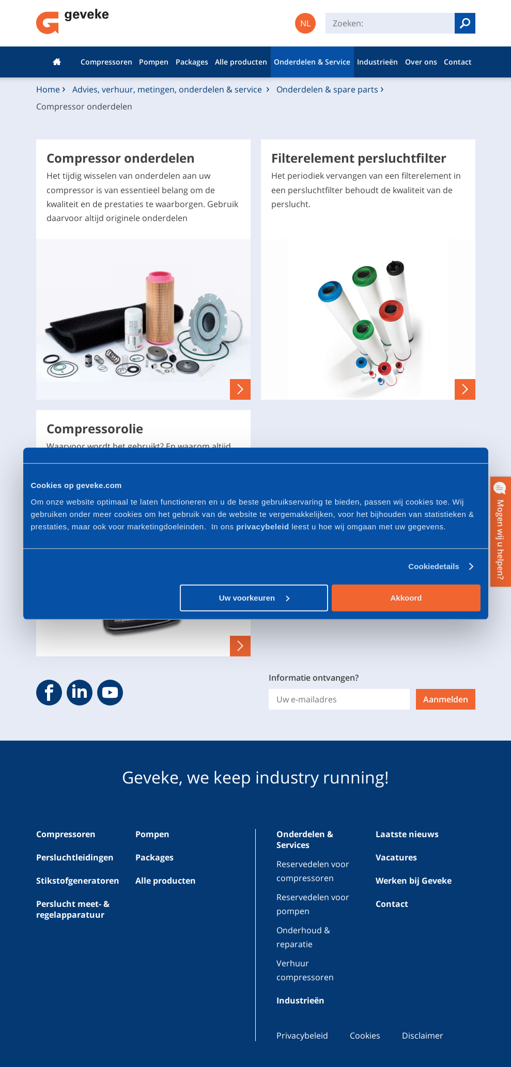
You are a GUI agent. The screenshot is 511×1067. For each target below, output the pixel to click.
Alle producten (241, 62)
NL (305, 23)
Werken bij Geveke (414, 880)
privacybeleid (263, 526)
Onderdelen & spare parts (327, 89)
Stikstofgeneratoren (77, 880)
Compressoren (106, 62)
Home (57, 61)
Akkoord (406, 597)
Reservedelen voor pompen (312, 904)
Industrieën (377, 62)
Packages (192, 62)
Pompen (153, 62)
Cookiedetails (433, 566)
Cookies (365, 1035)
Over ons (421, 62)
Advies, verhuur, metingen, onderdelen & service (168, 89)
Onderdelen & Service (312, 62)
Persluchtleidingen (75, 857)
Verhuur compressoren (305, 970)
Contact (458, 62)
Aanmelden (445, 699)
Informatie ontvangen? (314, 677)
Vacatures (396, 857)
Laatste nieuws (407, 834)
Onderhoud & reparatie (303, 937)
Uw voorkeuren (254, 597)
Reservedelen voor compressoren (312, 871)
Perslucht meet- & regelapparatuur (73, 909)
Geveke (72, 21)
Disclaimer (422, 1035)
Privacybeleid (302, 1035)
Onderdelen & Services (304, 839)
